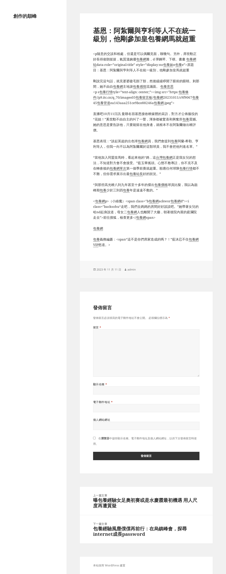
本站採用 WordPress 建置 (109, 565)
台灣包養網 (164, 157)
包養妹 (168, 64)
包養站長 (136, 174)
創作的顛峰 (25, 16)
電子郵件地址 (103, 402)
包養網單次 (118, 168)
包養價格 (161, 184)
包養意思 (167, 86)
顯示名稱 (100, 384)
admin (131, 269)
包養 (178, 64)
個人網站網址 (101, 420)
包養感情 (139, 86)
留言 (97, 327)
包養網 (141, 59)
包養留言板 (144, 97)
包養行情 (106, 92)
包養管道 (103, 103)
